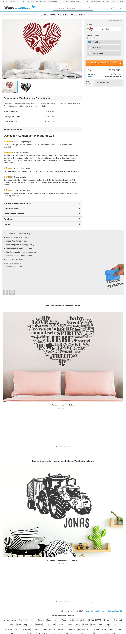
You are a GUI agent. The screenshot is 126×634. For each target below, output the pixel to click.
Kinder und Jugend (64, 14)
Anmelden (22, 550)
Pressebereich (72, 538)
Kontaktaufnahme (54, 538)
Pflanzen (35, 14)
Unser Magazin (116, 544)
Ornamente (91, 14)
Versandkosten (53, 546)
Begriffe (47, 14)
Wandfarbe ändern (115, 29)
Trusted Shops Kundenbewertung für (45, 561)
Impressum (71, 546)
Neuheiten (117, 14)
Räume (7, 14)
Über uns (70, 533)
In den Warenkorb (106, 72)
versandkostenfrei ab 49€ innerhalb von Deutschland (104, 493)
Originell (105, 14)
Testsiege (70, 542)
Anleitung (116, 536)
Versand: (91, 85)
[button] (56, 358)
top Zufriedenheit (73, 1)
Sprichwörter (20, 14)
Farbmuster (52, 542)
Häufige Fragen (53, 533)
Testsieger (72, 559)
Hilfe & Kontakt (10, 1)
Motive (79, 14)
